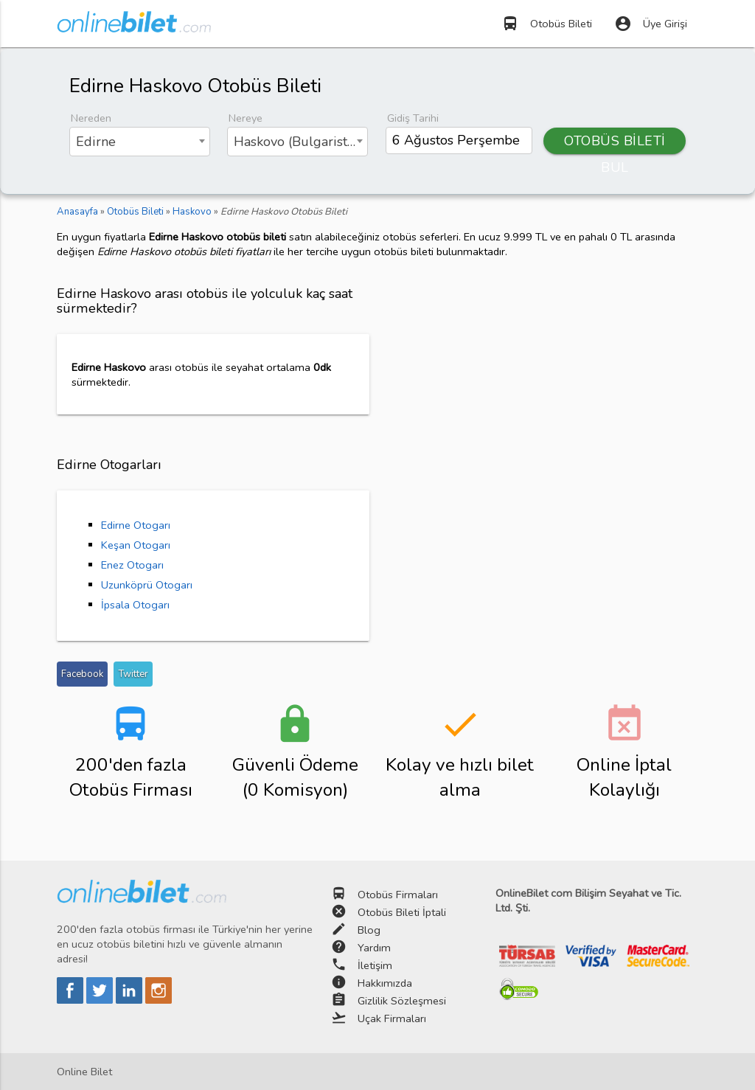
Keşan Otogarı (135, 545)
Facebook (82, 674)
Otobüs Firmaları (398, 894)
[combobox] (139, 141)
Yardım (374, 947)
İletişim (375, 965)
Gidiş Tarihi (413, 118)
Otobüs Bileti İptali (402, 912)
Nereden (91, 118)
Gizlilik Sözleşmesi (402, 1000)
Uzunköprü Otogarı (146, 584)
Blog (369, 930)
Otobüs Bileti (546, 23)
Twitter (133, 674)
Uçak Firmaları (392, 1018)
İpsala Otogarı (135, 604)
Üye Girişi (650, 23)
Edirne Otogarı (135, 525)
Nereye (245, 118)
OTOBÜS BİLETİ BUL (615, 143)
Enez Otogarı (132, 565)
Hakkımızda (385, 983)
